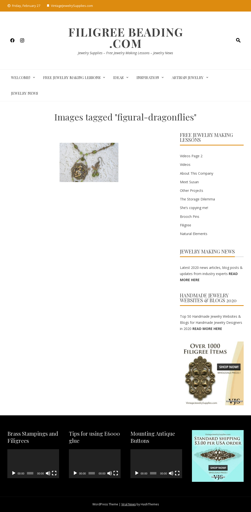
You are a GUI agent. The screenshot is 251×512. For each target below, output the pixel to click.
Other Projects (191, 190)
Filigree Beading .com (125, 37)
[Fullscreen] (54, 473)
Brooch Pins (189, 216)
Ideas (118, 77)
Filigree (185, 225)
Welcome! (20, 77)
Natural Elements (193, 233)
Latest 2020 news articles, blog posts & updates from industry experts (211, 273)
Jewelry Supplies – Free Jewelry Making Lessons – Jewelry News (125, 53)
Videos (185, 164)
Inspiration (148, 77)
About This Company (196, 173)
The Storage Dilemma (197, 199)
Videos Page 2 (191, 156)
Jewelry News (24, 93)
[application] (33, 463)
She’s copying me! (194, 207)
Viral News (128, 504)
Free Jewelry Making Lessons (71, 77)
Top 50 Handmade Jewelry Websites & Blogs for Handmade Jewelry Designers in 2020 (211, 322)
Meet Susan (189, 182)
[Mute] (48, 473)
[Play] (13, 473)
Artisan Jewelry (187, 77)
